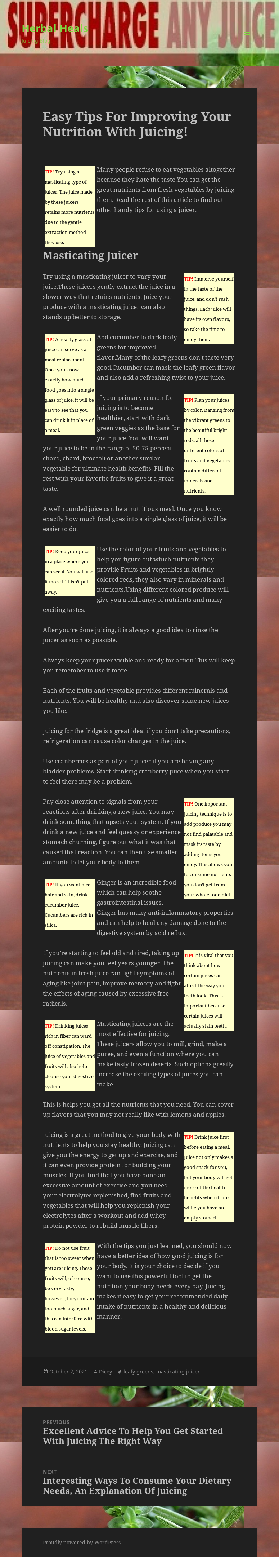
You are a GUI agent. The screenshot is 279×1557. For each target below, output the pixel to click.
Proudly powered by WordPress (82, 1542)
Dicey (105, 1371)
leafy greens (138, 1371)
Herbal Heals (55, 28)
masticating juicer (178, 1371)
